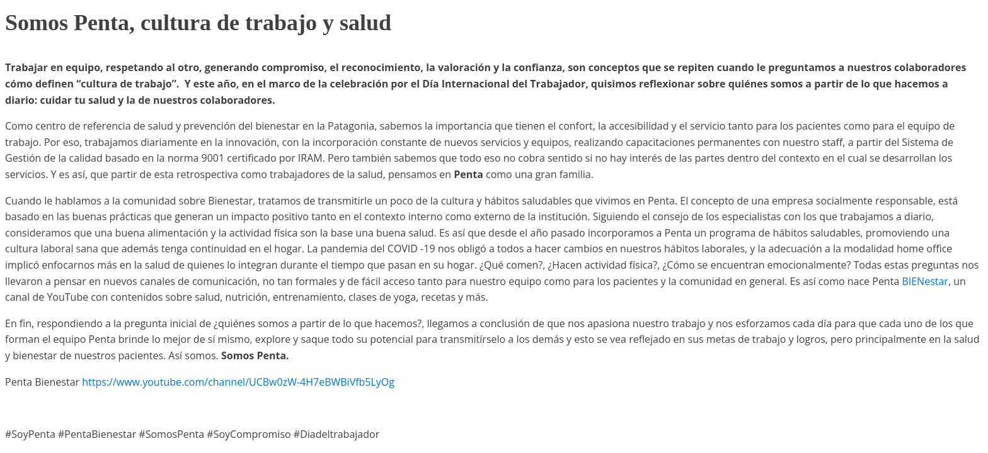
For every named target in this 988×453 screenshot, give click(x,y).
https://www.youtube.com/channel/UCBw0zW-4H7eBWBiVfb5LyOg (238, 382)
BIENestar (925, 281)
